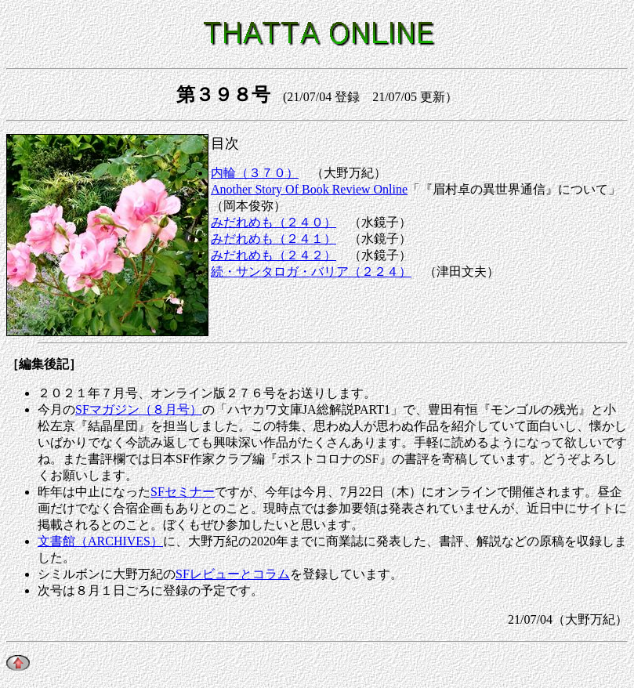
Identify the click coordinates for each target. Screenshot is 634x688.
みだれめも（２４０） (273, 222)
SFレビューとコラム (233, 574)
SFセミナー (182, 491)
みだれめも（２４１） (273, 238)
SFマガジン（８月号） (138, 409)
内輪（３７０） (255, 172)
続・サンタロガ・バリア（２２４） (311, 271)
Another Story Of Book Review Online (309, 189)
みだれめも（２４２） (273, 255)
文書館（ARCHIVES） (100, 541)
